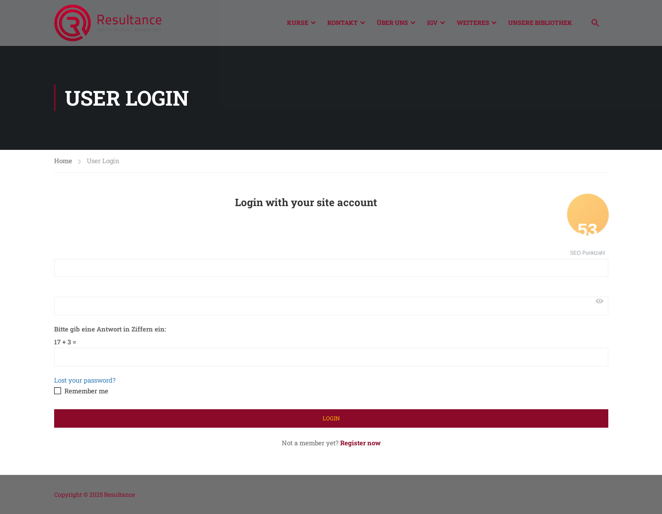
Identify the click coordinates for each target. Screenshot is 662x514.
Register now (360, 442)
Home (63, 160)
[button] (595, 24)
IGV (432, 22)
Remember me (81, 390)
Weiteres (473, 22)
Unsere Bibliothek (540, 22)
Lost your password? (85, 380)
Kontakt (342, 22)
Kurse (297, 22)
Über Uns (392, 22)
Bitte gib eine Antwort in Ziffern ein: (110, 329)
